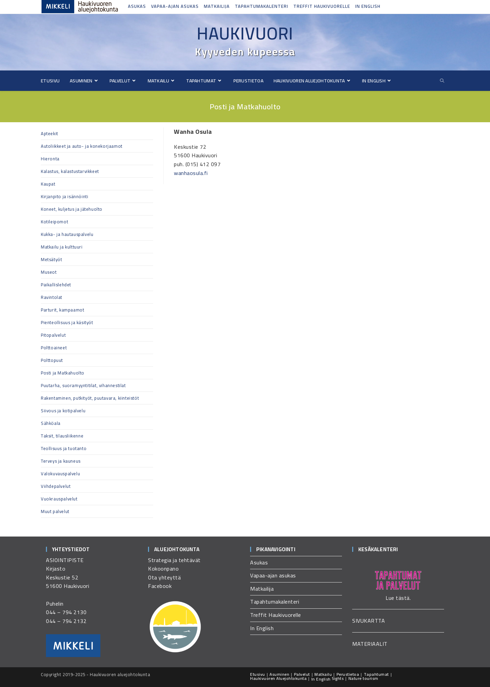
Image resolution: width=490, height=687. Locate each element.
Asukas (137, 6)
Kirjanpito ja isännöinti (64, 196)
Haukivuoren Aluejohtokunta (278, 678)
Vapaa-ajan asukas (175, 6)
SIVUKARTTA (368, 621)
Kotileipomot (54, 222)
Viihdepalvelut (55, 486)
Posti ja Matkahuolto (62, 373)
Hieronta (50, 159)
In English (367, 6)
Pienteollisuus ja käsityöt (67, 322)
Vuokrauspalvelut (59, 499)
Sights (338, 678)
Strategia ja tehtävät (174, 560)
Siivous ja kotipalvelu (63, 410)
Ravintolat (51, 297)
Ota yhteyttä (164, 577)
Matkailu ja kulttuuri (62, 247)
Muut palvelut (55, 511)
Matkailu (323, 674)
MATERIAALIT (370, 644)
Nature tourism (363, 678)
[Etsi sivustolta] (442, 81)
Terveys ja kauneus (61, 461)
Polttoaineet (54, 348)
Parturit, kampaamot (62, 310)
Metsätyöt (51, 259)
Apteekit (49, 133)
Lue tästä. (398, 598)
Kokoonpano (163, 568)
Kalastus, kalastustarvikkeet (70, 171)
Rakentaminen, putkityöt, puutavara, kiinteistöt (90, 398)
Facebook (160, 586)
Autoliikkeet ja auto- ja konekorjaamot (81, 146)
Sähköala (51, 423)
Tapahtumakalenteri (261, 6)
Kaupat (48, 184)
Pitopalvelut (53, 335)
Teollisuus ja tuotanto (63, 448)
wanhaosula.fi (191, 173)
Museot (49, 272)
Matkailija (217, 6)
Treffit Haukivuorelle (321, 6)
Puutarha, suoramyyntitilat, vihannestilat (83, 385)
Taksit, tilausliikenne (62, 436)
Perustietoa (348, 674)
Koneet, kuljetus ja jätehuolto (71, 209)
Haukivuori (245, 33)
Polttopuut (52, 360)
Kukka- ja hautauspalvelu (67, 234)
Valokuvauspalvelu (60, 473)
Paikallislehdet (56, 285)
